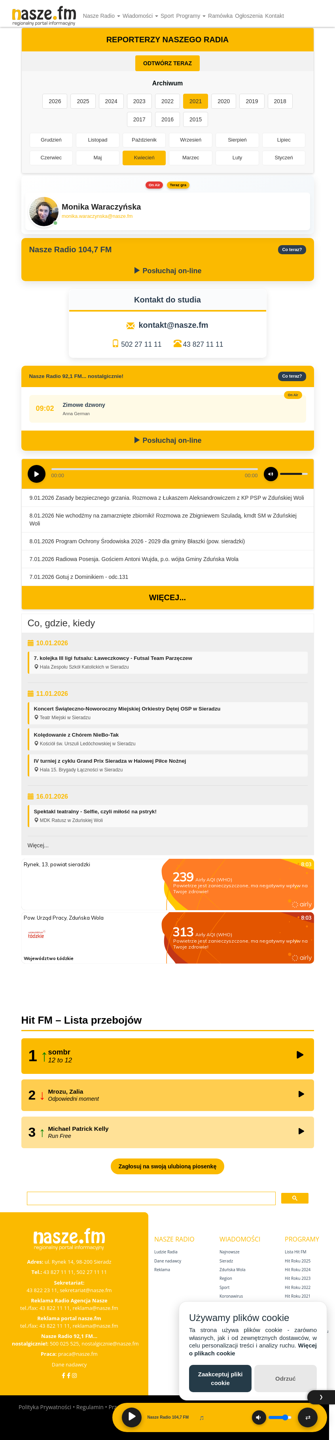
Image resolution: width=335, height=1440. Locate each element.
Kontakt (274, 16)
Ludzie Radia (166, 1252)
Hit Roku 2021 (297, 1296)
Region (226, 1278)
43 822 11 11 (55, 1307)
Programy (191, 16)
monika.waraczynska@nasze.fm (97, 216)
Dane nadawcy (69, 1364)
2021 (195, 101)
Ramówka (220, 16)
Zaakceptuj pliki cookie (220, 1378)
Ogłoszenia (249, 16)
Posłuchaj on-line (167, 271)
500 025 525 (64, 1343)
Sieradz (226, 1261)
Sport (167, 16)
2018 (280, 101)
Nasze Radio (101, 16)
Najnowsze (230, 1252)
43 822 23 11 (41, 1290)
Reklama (162, 1269)
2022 (167, 101)
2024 (111, 101)
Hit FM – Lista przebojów (81, 1020)
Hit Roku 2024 (297, 1269)
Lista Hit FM (295, 1252)
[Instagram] (74, 1375)
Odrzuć (285, 1378)
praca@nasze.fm (78, 1353)
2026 (55, 101)
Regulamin (90, 1407)
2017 (139, 119)
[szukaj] (150, 1198)
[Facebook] (63, 1375)
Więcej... (167, 597)
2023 (139, 101)
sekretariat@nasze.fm (86, 1290)
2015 (195, 119)
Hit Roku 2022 (297, 1287)
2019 (252, 101)
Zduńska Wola (233, 1269)
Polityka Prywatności (45, 1407)
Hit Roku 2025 (297, 1261)
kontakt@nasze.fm (173, 325)
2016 (167, 119)
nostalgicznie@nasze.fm (110, 1343)
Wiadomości (140, 16)
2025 (83, 101)
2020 (224, 101)
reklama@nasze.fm (95, 1307)
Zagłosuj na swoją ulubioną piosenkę (167, 1166)
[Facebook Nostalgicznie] (68, 1375)
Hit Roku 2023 (297, 1278)
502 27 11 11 (141, 344)
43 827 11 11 (203, 344)
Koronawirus (231, 1296)
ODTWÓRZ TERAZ (167, 63)
